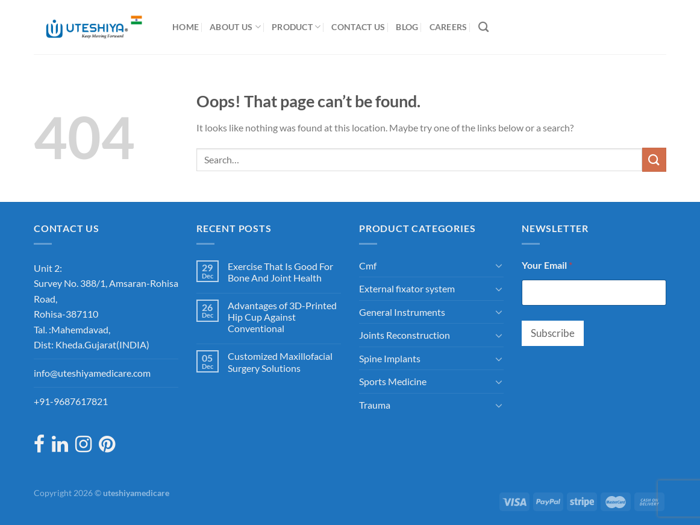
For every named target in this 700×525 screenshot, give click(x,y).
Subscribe (553, 333)
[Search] (483, 27)
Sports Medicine (393, 381)
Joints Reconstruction (404, 335)
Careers (448, 27)
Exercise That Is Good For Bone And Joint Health (280, 271)
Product (296, 27)
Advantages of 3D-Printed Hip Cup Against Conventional (282, 317)
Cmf (368, 265)
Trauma (374, 404)
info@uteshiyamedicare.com (92, 373)
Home (185, 27)
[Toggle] (499, 265)
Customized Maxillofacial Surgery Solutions (280, 361)
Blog (407, 27)
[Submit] (654, 159)
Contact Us (358, 27)
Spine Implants (389, 358)
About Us (235, 27)
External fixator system (407, 288)
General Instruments (402, 312)
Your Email (547, 265)
